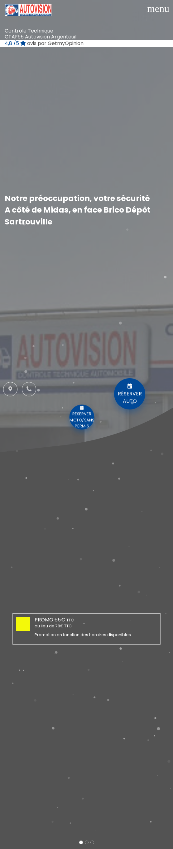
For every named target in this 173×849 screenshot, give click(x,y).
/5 (44, 43)
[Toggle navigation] (158, 8)
